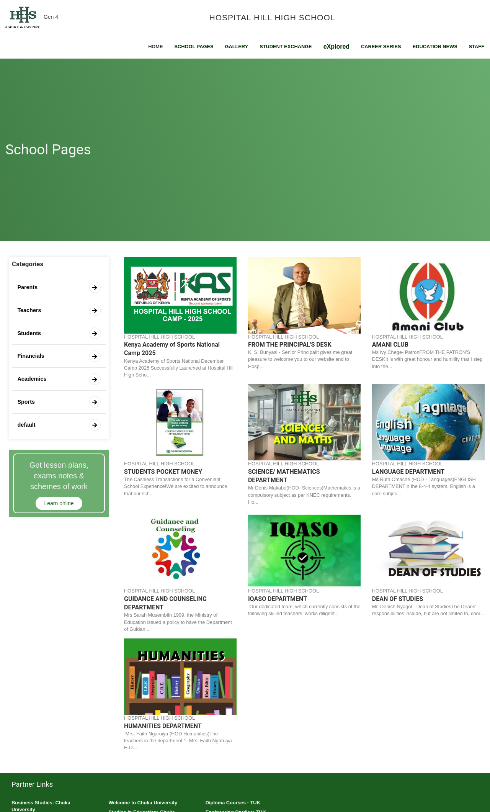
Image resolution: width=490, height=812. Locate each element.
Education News (435, 46)
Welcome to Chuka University (142, 802)
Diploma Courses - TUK (233, 802)
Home (155, 46)
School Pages (194, 46)
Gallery (236, 46)
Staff (476, 46)
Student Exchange (286, 46)
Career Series (381, 46)
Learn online (59, 503)
